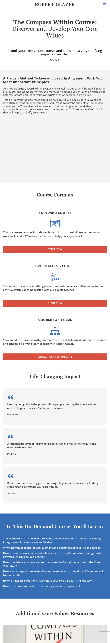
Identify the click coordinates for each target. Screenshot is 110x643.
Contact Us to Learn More (54, 357)
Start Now (55, 249)
